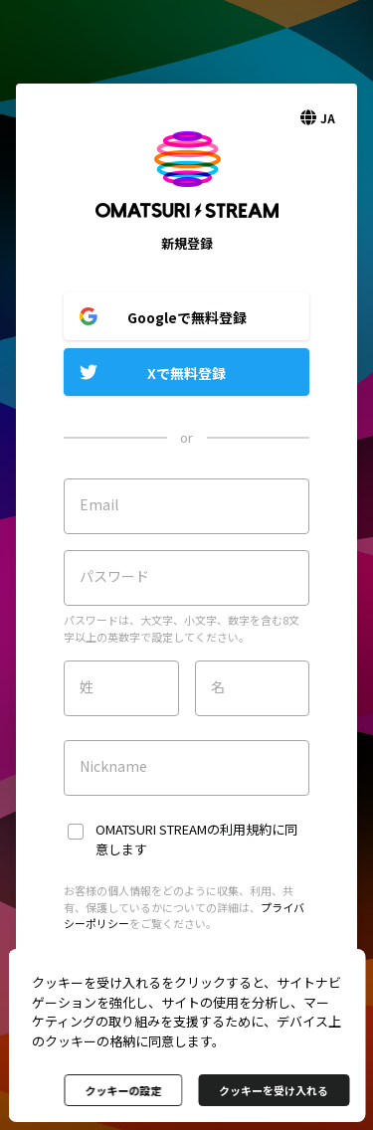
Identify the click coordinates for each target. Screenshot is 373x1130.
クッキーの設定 (123, 1090)
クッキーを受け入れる (273, 1090)
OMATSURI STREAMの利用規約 (183, 829)
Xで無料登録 (186, 373)
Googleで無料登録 (187, 317)
